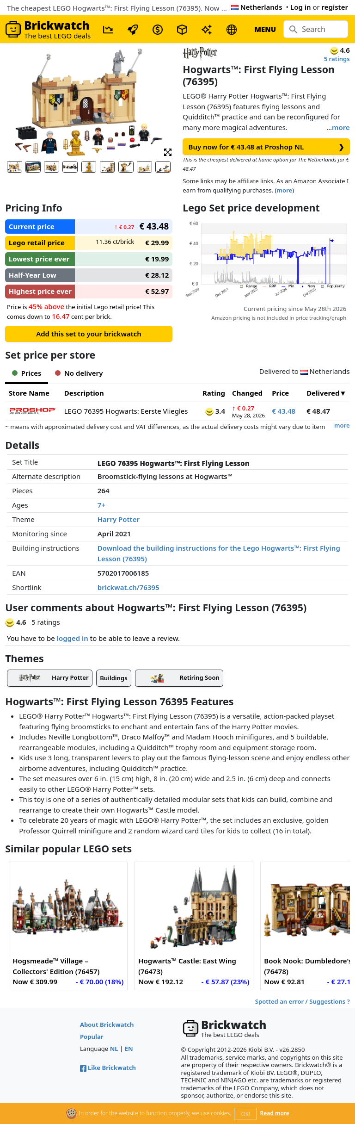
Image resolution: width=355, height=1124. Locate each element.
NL (114, 1048)
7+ (101, 504)
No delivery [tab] (79, 373)
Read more (274, 1113)
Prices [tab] (26, 373)
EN (129, 1048)
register (335, 7)
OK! (245, 1114)
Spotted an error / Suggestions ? (302, 1001)
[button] (167, 151)
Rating (213, 392)
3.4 (215, 411)
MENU (265, 29)
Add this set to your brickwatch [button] (88, 333)
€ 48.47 (318, 411)
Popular (92, 1036)
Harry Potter (119, 519)
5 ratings (337, 59)
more (341, 127)
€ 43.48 (283, 411)
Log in (300, 7)
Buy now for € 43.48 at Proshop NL (266, 147)
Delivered (322, 392)
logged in (72, 638)
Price (280, 392)
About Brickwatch (107, 1024)
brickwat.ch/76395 (128, 587)
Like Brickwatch (108, 1067)
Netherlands (256, 7)
